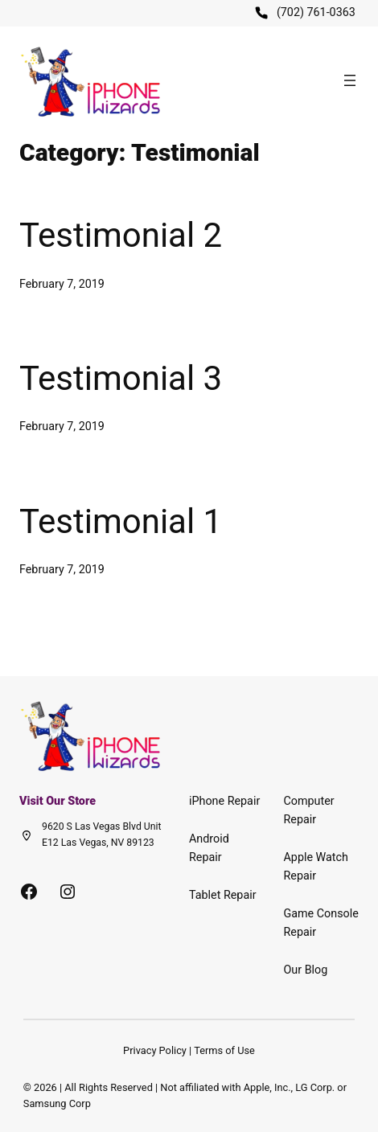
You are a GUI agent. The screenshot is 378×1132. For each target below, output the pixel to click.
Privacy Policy (155, 1050)
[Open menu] (350, 80)
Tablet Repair (223, 895)
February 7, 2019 (62, 284)
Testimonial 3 (120, 378)
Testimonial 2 (120, 235)
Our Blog (306, 970)
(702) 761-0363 (316, 12)
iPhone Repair (224, 801)
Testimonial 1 (120, 521)
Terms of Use (224, 1050)
